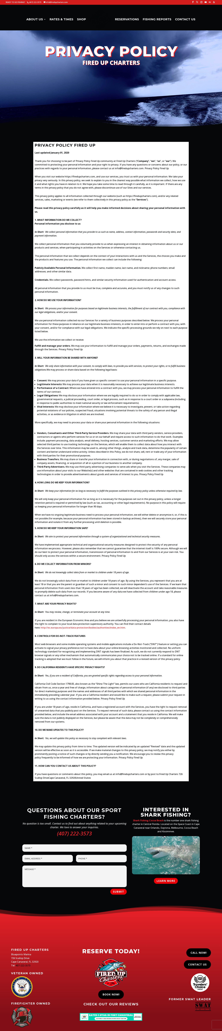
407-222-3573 (23, 965)
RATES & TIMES (62, 18)
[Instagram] (201, 3)
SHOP (82, 18)
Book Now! (111, 994)
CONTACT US (184, 18)
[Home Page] (100, 19)
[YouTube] (205, 3)
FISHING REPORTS (156, 18)
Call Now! (199, 952)
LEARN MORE (165, 881)
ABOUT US (35, 18)
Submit (118, 891)
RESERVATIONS (126, 18)
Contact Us (197, 964)
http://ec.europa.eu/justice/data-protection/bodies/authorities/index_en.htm (83, 627)
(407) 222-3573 (74, 833)
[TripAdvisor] (210, 3)
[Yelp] (214, 3)
